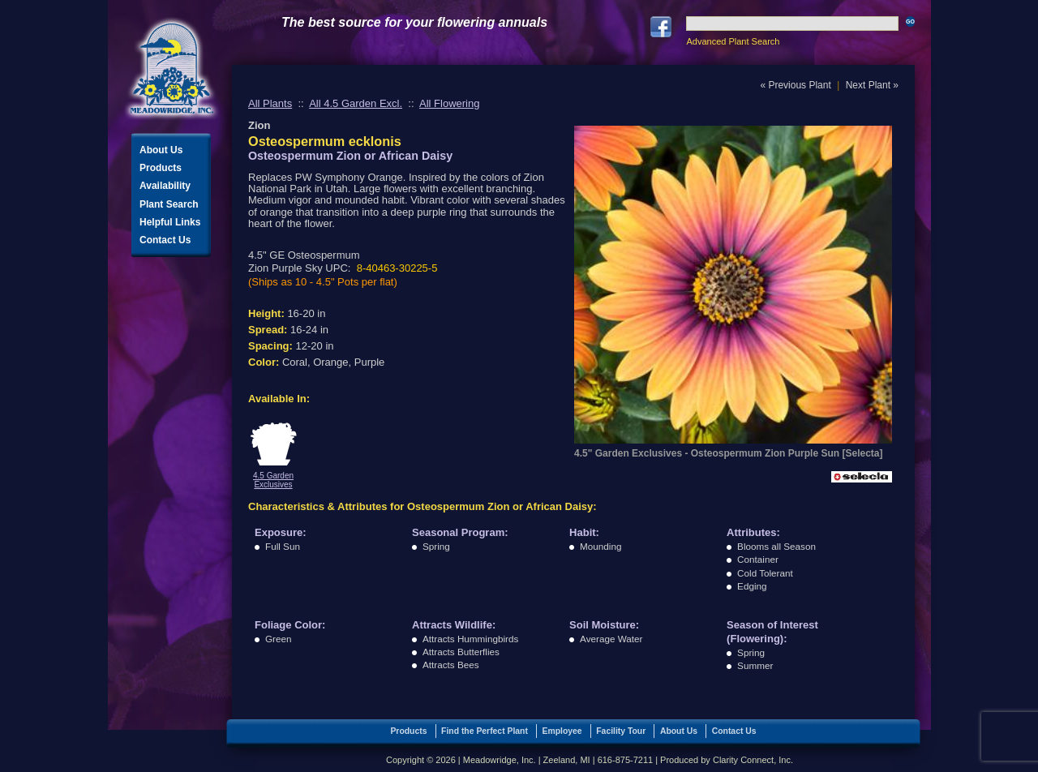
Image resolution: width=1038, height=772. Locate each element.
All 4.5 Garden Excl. (355, 103)
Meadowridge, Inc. (172, 68)
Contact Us (165, 240)
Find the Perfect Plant (484, 731)
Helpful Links (169, 222)
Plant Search (169, 204)
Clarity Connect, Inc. (753, 760)
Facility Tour (621, 731)
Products (160, 168)
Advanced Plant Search (732, 41)
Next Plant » (872, 85)
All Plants (270, 103)
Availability (165, 185)
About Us (160, 150)
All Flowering (449, 103)
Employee (562, 731)
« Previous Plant (795, 85)
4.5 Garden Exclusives (273, 480)
